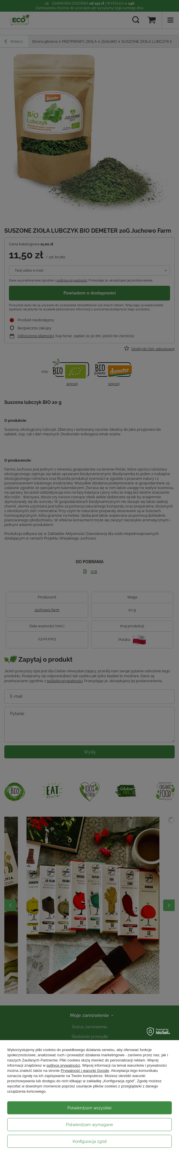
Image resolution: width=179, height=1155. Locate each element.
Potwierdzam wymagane (89, 1124)
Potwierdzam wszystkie (89, 1108)
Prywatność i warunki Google (85, 1070)
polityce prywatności (63, 1065)
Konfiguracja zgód (90, 1141)
